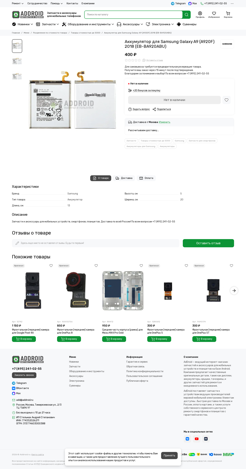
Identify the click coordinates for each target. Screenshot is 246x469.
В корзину (24, 339)
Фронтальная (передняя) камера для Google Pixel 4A (30, 331)
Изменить (164, 122)
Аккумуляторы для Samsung (141, 146)
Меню (26, 33)
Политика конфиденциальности (144, 371)
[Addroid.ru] (28, 15)
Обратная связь (135, 366)
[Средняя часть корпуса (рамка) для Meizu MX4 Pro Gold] (123, 290)
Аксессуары (128, 24)
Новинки (21, 24)
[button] (234, 290)
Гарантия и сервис (137, 361)
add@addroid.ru (24, 400)
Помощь (57, 3)
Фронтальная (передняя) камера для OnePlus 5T (211, 331)
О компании (87, 3)
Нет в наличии (174, 100)
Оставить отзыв (208, 243)
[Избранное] (214, 14)
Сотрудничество (37, 3)
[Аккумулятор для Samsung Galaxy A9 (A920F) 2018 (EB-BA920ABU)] (72, 103)
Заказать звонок (24, 375)
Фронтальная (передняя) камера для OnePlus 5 (165, 331)
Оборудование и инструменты (86, 24)
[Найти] (186, 15)
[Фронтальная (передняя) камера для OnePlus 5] (168, 290)
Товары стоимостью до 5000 (85, 33)
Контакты (72, 3)
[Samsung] (227, 43)
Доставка (123, 178)
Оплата (146, 178)
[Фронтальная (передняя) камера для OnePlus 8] (78, 290)
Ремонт (18, 3)
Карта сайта (37, 454)
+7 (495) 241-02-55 (213, 3)
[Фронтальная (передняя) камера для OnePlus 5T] (213, 290)
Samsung (179, 141)
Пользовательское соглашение (144, 376)
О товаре (101, 178)
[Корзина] (228, 14)
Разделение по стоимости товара (50, 33)
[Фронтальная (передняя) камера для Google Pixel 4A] (33, 290)
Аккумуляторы (167, 146)
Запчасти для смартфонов (202, 141)
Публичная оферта (137, 380)
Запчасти (46, 24)
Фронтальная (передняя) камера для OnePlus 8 (75, 331)
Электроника (158, 24)
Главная (16, 33)
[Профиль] (200, 14)
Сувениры (186, 24)
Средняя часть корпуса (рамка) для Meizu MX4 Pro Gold (122, 331)
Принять (169, 455)
